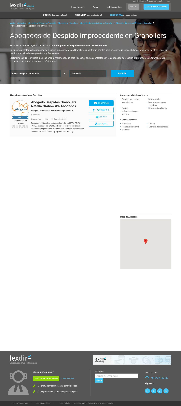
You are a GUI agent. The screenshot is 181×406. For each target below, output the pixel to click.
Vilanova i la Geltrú (130, 127)
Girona (152, 124)
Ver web (101, 117)
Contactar (101, 103)
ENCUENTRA (124, 14)
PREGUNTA (88, 14)
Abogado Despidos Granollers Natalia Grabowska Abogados (53, 104)
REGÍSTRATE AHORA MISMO (46, 378)
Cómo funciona (78, 7)
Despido (125, 108)
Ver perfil (101, 124)
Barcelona (126, 124)
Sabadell (126, 130)
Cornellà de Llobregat (158, 127)
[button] (145, 241)
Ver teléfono (101, 110)
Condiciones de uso (43, 403)
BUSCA (55, 14)
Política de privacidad (20, 403)
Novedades (99, 371)
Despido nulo (154, 99)
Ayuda (95, 7)
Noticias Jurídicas (114, 7)
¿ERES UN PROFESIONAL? (156, 7)
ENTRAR (133, 7)
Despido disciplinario (157, 108)
